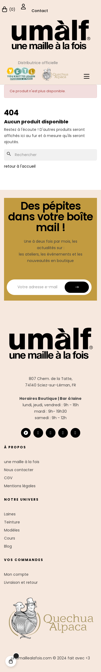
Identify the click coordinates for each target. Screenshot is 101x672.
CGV (8, 478)
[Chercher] (50, 155)
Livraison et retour (21, 582)
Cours (9, 538)
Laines (10, 514)
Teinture (12, 522)
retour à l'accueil (20, 166)
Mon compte (16, 574)
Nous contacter (18, 469)
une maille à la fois (21, 461)
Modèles (12, 530)
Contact (40, 10)
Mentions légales (20, 486)
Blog (8, 546)
